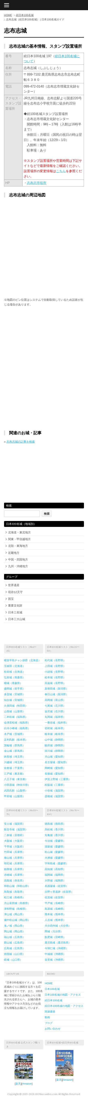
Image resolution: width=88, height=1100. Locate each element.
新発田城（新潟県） (56, 688)
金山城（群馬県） (14, 750)
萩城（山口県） (13, 959)
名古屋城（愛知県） (56, 762)
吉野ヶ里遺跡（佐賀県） (59, 891)
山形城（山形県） (14, 711)
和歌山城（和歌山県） (17, 886)
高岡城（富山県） (55, 700)
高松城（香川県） (55, 829)
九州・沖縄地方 (18, 566)
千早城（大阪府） (14, 846)
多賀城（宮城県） (14, 694)
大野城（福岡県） (55, 880)
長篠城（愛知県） (55, 773)
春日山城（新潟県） (56, 694)
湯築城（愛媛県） (55, 846)
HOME (8, 15)
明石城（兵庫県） (14, 863)
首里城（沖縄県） (55, 959)
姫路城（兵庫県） (14, 869)
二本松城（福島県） (16, 716)
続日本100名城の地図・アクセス (64, 1005)
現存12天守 (15, 592)
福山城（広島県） (14, 937)
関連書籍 (50, 1011)
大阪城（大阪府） (14, 840)
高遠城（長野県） (55, 683)
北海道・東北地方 (19, 532)
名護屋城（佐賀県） (56, 886)
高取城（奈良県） (14, 880)
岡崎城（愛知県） (55, 767)
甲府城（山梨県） (14, 796)
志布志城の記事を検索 (20, 441)
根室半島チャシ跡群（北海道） (22, 660)
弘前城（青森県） (14, 677)
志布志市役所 (36, 183)
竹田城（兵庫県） (14, 852)
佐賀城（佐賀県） (55, 897)
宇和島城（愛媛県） (56, 863)
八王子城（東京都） (16, 779)
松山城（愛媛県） (55, 852)
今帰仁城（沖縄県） (56, 948)
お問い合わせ (52, 1028)
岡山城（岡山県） (14, 931)
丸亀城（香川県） (55, 835)
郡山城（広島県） (14, 942)
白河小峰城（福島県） (17, 728)
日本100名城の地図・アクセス (63, 994)
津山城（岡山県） (14, 914)
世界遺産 (13, 585)
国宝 (11, 598)
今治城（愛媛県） (55, 840)
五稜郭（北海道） (14, 666)
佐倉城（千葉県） (14, 767)
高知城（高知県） (55, 869)
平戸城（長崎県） (55, 903)
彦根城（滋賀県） (55, 796)
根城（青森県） (13, 683)
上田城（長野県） (55, 666)
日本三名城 (15, 612)
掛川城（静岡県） (55, 750)
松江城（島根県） (14, 897)
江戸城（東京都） (14, 773)
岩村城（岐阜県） (55, 728)
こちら (61, 171)
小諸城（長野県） (55, 671)
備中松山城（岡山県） (17, 920)
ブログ (49, 1022)
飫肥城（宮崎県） (55, 937)
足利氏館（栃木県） (16, 739)
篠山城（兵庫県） (14, 857)
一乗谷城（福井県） (56, 722)
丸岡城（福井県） (55, 716)
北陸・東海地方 (18, 545)
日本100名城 (52, 989)
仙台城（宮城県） (14, 700)
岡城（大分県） (54, 931)
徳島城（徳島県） (55, 823)
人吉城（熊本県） (55, 920)
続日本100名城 (25, 15)
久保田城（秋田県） (16, 705)
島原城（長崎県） (55, 908)
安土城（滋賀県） (14, 823)
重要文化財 (15, 605)
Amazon (27, 1083)
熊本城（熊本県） (55, 914)
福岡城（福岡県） (55, 874)
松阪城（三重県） (55, 784)
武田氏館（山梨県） (16, 790)
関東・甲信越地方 (19, 539)
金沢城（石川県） (55, 711)
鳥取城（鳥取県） (14, 891)
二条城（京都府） (14, 835)
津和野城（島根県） (16, 908)
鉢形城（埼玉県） (14, 756)
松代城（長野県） (55, 660)
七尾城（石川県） (55, 705)
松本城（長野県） (55, 677)
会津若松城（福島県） (17, 722)
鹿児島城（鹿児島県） (58, 942)
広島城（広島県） (14, 948)
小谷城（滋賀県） (55, 790)
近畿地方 (13, 552)
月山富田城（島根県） (17, 903)
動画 (47, 1017)
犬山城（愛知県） (55, 756)
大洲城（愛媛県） (55, 857)
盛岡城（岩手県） (14, 688)
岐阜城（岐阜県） (55, 734)
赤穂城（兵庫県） (14, 874)
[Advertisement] (44, 341)
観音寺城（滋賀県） (16, 829)
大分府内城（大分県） (58, 925)
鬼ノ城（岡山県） (14, 925)
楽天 (18, 1083)
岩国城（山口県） (14, 954)
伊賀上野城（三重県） (58, 779)
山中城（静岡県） (55, 739)
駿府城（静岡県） (55, 745)
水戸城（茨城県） (14, 734)
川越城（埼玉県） (14, 762)
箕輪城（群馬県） (14, 745)
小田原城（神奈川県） (17, 784)
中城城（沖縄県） (55, 954)
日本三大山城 (16, 619)
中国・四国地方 (18, 559)
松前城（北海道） (14, 671)
